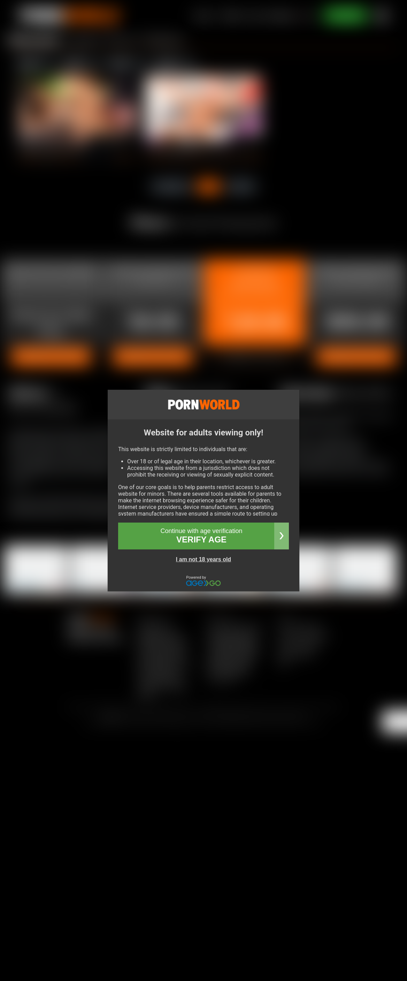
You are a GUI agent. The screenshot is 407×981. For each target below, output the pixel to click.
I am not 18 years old (203, 559)
